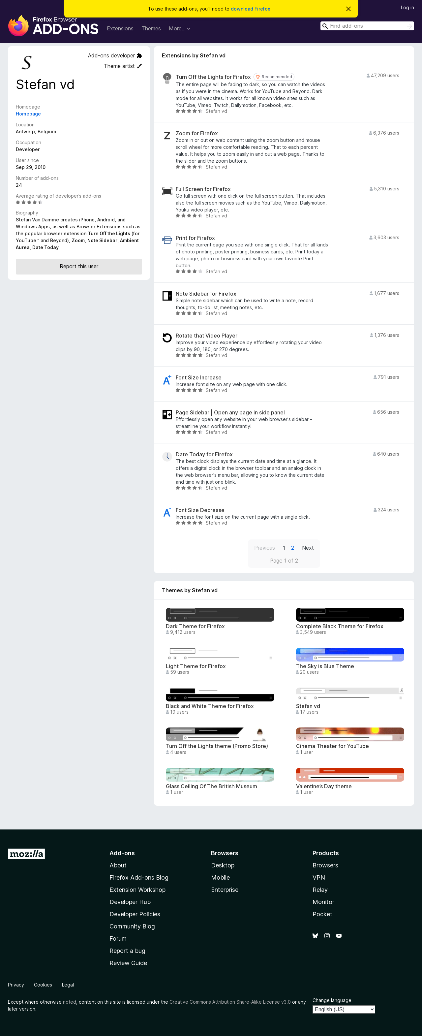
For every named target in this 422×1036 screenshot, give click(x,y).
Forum (118, 938)
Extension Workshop (137, 889)
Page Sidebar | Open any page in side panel (230, 412)
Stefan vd (308, 706)
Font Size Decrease (200, 510)
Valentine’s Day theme (324, 786)
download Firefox (250, 9)
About (118, 865)
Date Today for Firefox (204, 454)
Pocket (322, 914)
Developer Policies (134, 914)
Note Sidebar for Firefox (206, 294)
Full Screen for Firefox (203, 189)
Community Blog (132, 926)
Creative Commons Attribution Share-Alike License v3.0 (230, 1002)
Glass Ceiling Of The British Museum (211, 786)
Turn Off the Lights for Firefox (213, 77)
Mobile (220, 877)
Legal (68, 984)
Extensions (120, 28)
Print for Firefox (195, 238)
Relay (320, 889)
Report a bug (127, 950)
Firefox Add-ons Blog (138, 877)
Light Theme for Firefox (196, 666)
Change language (332, 1000)
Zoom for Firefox (197, 133)
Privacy (16, 984)
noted (69, 1002)
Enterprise (224, 889)
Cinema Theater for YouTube (332, 746)
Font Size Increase (199, 377)
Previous (264, 547)
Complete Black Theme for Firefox (339, 626)
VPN (319, 877)
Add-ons (122, 853)
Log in (407, 7)
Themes (151, 28)
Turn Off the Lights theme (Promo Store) (217, 746)
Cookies (43, 984)
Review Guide (128, 962)
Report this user (79, 266)
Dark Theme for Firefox (195, 626)
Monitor (323, 901)
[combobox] (367, 25)
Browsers (325, 865)
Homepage (28, 113)
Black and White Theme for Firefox (210, 706)
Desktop (222, 865)
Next (308, 547)
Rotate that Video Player (206, 336)
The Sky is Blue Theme (325, 666)
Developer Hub (130, 901)
